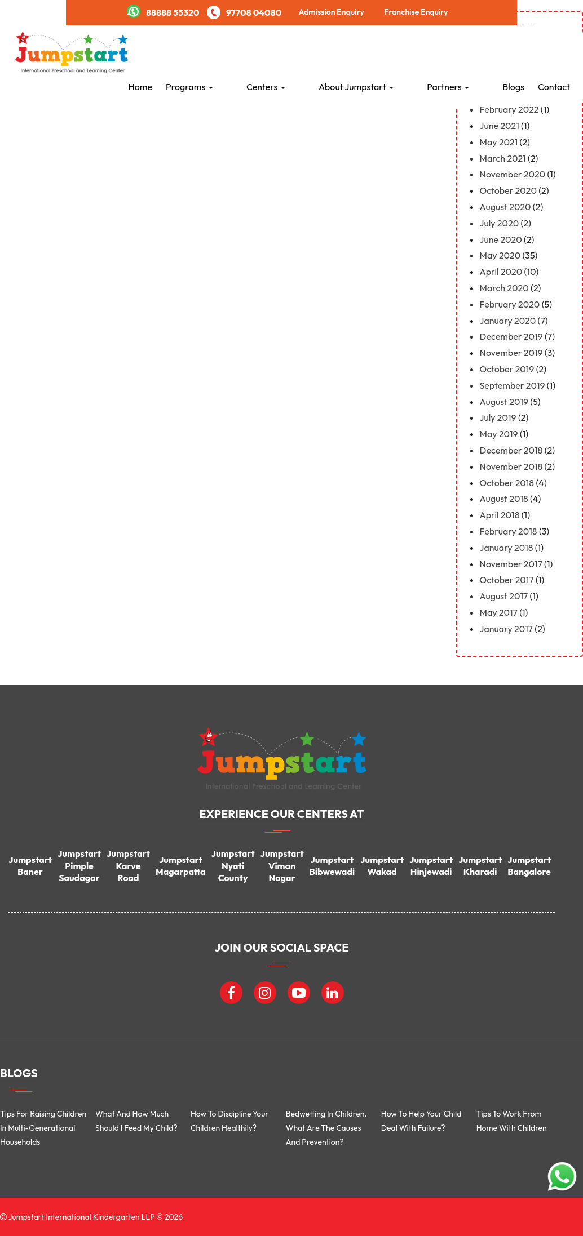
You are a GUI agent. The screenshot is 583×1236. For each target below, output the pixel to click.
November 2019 (511, 352)
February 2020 (510, 304)
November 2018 (511, 466)
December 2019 (511, 336)
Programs (269, 51)
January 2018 (506, 547)
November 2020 (512, 174)
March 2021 (503, 158)
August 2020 (505, 206)
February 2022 (509, 109)
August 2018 (504, 498)
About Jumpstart (396, 51)
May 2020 (500, 255)
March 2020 (504, 288)
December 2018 (511, 450)
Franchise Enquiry (416, 12)
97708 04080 (244, 12)
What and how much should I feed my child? (136, 1121)
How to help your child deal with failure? (421, 1121)
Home (220, 51)
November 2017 (511, 564)
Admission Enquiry (331, 12)
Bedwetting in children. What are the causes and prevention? (326, 1128)
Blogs (513, 51)
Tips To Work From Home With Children (511, 1121)
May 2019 (499, 433)
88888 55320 (163, 12)
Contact (554, 51)
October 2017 (507, 579)
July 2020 (499, 223)
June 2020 (501, 239)
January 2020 (508, 320)
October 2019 (507, 369)
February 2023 (509, 93)
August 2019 (504, 401)
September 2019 (512, 385)
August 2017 (504, 596)
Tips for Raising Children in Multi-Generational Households (43, 1128)
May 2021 (499, 142)
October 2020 (508, 190)
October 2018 (507, 482)
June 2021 (499, 125)
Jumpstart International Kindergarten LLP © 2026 (95, 1217)
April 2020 (501, 271)
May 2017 (499, 612)
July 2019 (498, 417)
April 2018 (500, 515)
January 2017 (506, 628)
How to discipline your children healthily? (229, 1121)
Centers (325, 51)
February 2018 (508, 531)
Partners (468, 51)
